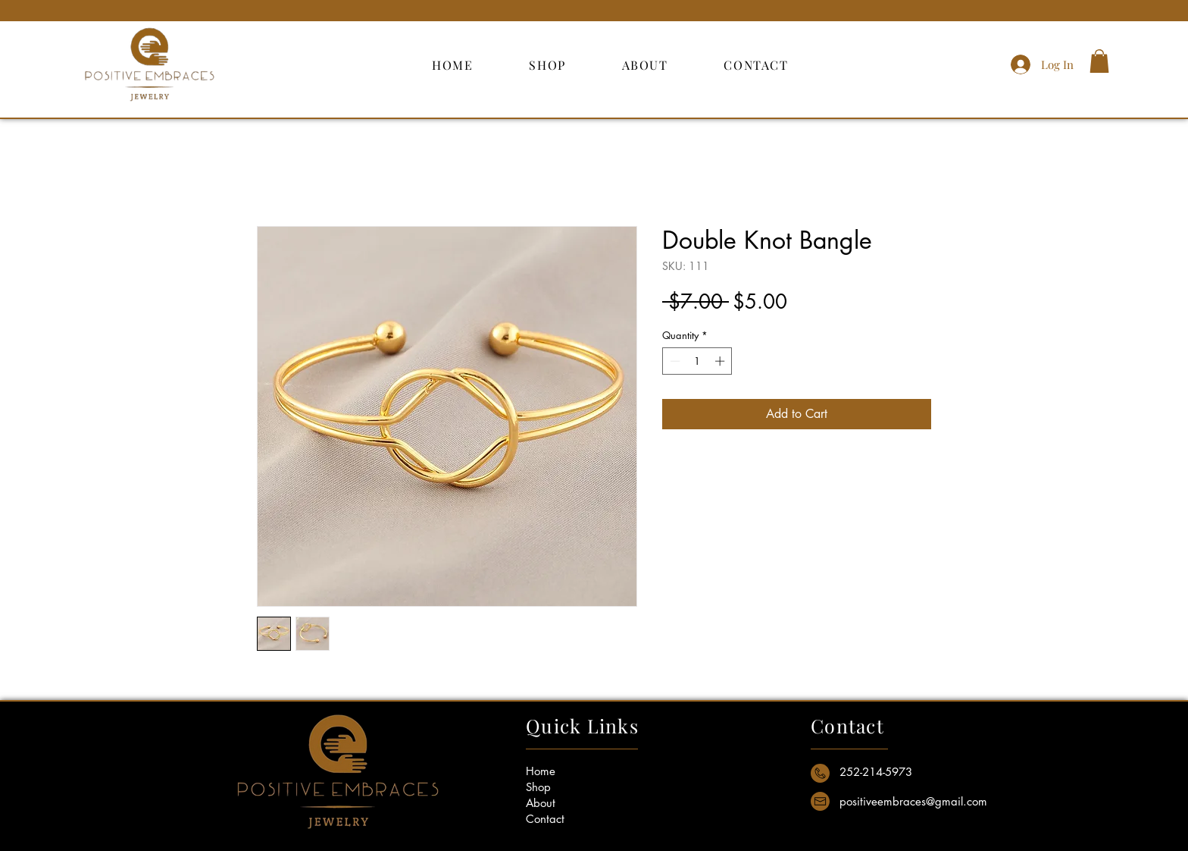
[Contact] (566, 819)
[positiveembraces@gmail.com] (914, 801)
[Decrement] (673, 361)
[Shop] (566, 787)
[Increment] (721, 361)
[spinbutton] (697, 361)
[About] (566, 803)
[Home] (566, 771)
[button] (1099, 61)
